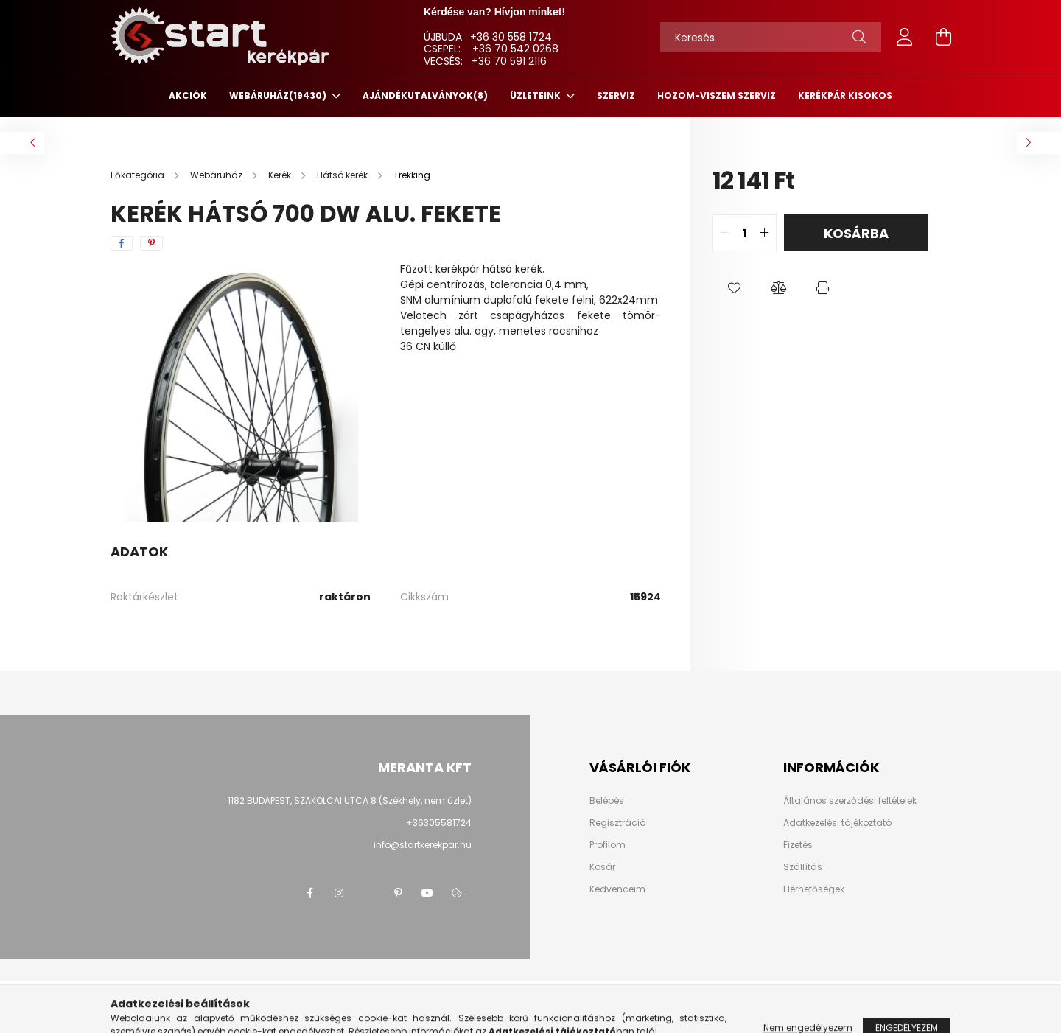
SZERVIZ (616, 95)
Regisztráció (617, 823)
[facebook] (122, 243)
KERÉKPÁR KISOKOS (845, 95)
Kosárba (856, 233)
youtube (427, 893)
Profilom (607, 845)
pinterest (398, 893)
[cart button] (943, 37)
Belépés (606, 801)
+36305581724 (439, 822)
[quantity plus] (765, 233)
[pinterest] (151, 243)
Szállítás (802, 867)
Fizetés (798, 845)
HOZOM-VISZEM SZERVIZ (716, 95)
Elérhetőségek (813, 889)
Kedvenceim (617, 889)
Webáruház (279, 95)
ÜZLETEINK (536, 95)
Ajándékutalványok (425, 95)
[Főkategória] (139, 175)
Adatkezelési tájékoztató (837, 823)
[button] (734, 288)
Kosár (602, 867)
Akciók (188, 95)
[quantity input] (744, 233)
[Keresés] (770, 37)
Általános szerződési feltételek (850, 801)
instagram (339, 893)
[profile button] (905, 37)
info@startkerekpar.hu (423, 844)
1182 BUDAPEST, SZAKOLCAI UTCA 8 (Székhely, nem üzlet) (350, 800)
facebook (309, 893)
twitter (368, 893)
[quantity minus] (724, 233)
